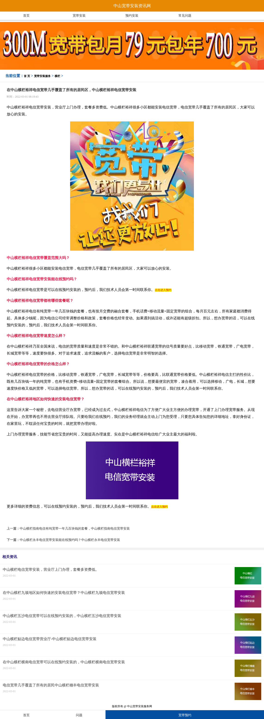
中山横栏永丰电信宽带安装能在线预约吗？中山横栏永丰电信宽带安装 (70, 540)
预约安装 (131, 15)
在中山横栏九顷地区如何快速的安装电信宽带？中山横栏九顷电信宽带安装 (64, 593)
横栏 (57, 76)
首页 (26, 15)
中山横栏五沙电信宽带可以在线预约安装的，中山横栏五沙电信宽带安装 (62, 616)
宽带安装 (79, 15)
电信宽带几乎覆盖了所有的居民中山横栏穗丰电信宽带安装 (51, 685)
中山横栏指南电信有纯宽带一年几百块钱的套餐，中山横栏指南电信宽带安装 (75, 528)
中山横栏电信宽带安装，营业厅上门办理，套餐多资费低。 (51, 569)
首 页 (27, 76)
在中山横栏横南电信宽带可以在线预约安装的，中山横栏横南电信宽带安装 (64, 662)
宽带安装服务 (42, 76)
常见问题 (184, 15)
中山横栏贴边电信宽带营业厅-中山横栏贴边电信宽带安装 (49, 639)
